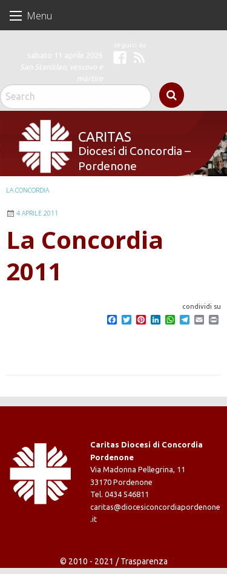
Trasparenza (144, 561)
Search (172, 95)
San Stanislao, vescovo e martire (61, 72)
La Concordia (27, 190)
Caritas (104, 136)
